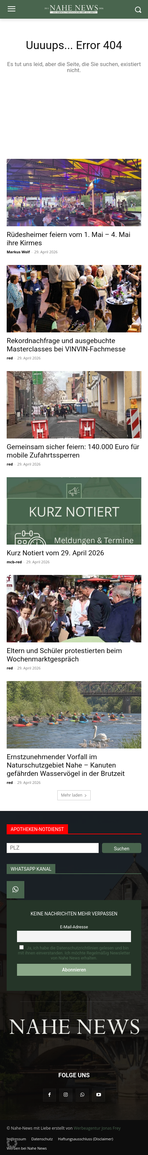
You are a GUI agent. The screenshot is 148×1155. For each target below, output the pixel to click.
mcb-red (14, 561)
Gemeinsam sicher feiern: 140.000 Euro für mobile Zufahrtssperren (73, 451)
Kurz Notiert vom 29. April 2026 (55, 553)
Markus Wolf (18, 251)
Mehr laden (74, 795)
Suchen (121, 848)
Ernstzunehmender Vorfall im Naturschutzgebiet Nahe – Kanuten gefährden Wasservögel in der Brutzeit (66, 765)
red (10, 357)
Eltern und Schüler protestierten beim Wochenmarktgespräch (64, 655)
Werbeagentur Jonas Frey (97, 1128)
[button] (12, 1143)
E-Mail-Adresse (74, 926)
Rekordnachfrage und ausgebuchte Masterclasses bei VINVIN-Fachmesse (66, 345)
